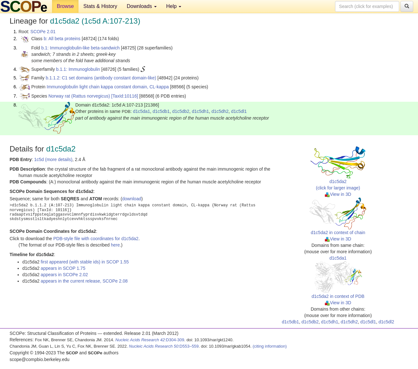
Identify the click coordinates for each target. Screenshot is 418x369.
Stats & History (100, 6)
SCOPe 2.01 (43, 31)
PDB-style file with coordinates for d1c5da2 (95, 238)
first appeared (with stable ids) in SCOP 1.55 (85, 261)
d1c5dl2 (386, 321)
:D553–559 (164, 346)
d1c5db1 (161, 111)
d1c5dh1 (200, 111)
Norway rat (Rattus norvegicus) (79, 96)
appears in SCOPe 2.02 (64, 274)
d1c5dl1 (239, 111)
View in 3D (338, 194)
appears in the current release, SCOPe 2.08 (84, 281)
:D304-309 (150, 339)
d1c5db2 (181, 111)
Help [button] (173, 6)
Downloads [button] (142, 6)
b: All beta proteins (62, 38)
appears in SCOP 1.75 (63, 268)
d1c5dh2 (220, 111)
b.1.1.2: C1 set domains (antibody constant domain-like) (101, 77)
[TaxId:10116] (124, 96)
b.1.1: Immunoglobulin (78, 69)
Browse (65, 6)
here (115, 244)
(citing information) (270, 346)
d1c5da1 (141, 111)
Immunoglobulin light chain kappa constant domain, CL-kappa (108, 86)
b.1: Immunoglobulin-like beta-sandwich (80, 47)
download (131, 198)
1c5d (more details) (53, 159)
